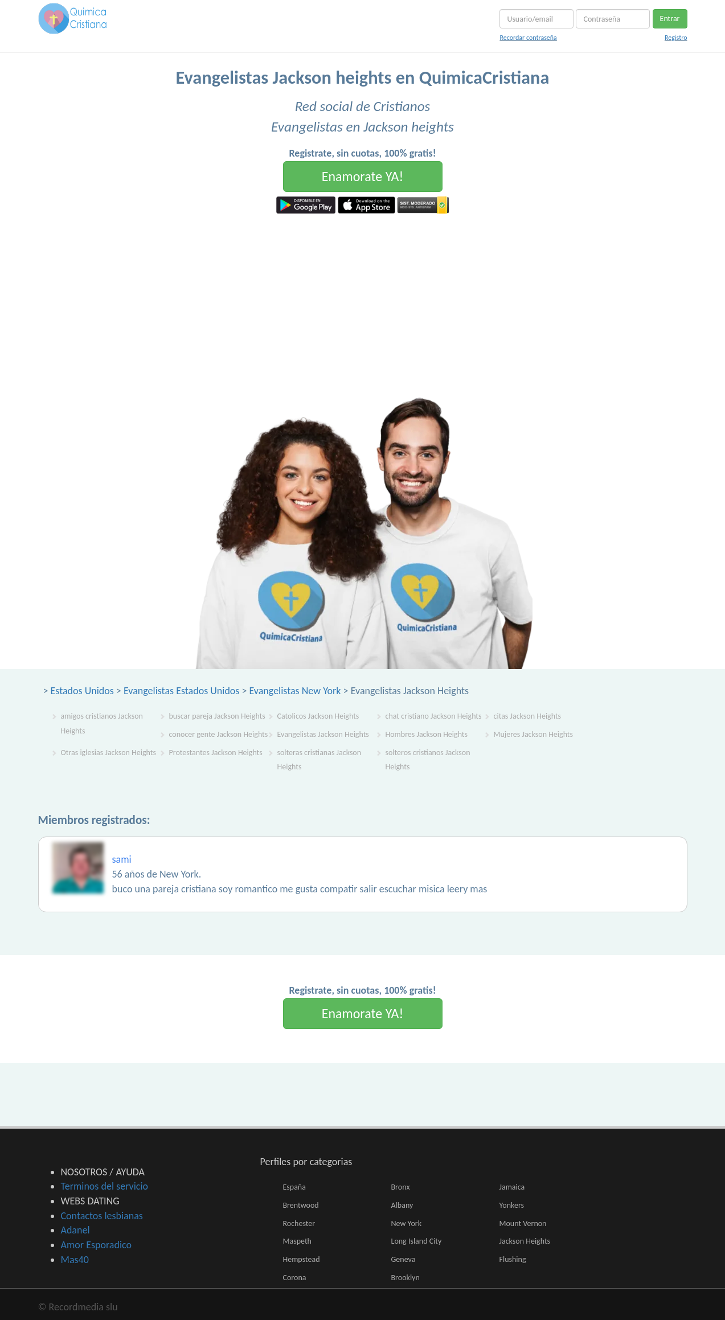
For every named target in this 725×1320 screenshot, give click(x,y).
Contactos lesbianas (102, 1216)
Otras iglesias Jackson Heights (109, 752)
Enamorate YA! (363, 176)
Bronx (400, 1187)
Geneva (403, 1259)
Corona (294, 1277)
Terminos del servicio (105, 1186)
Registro (676, 38)
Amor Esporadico (96, 1245)
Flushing (512, 1259)
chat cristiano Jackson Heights (434, 716)
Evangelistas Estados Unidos (181, 690)
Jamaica (512, 1187)
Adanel (75, 1230)
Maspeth (297, 1241)
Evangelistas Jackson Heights (323, 734)
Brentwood (301, 1205)
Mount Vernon (523, 1223)
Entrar (670, 18)
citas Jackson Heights (528, 716)
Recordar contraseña (527, 38)
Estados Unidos (82, 690)
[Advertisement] (362, 299)
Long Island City (416, 1241)
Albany (402, 1205)
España (294, 1187)
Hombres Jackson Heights (427, 734)
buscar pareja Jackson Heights (217, 716)
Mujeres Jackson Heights (534, 734)
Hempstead (301, 1259)
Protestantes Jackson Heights (216, 752)
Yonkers (512, 1205)
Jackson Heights (525, 1241)
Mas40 (75, 1259)
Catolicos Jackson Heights (318, 716)
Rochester (299, 1223)
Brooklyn (405, 1277)
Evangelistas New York (295, 690)
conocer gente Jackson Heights (218, 734)
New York (406, 1223)
